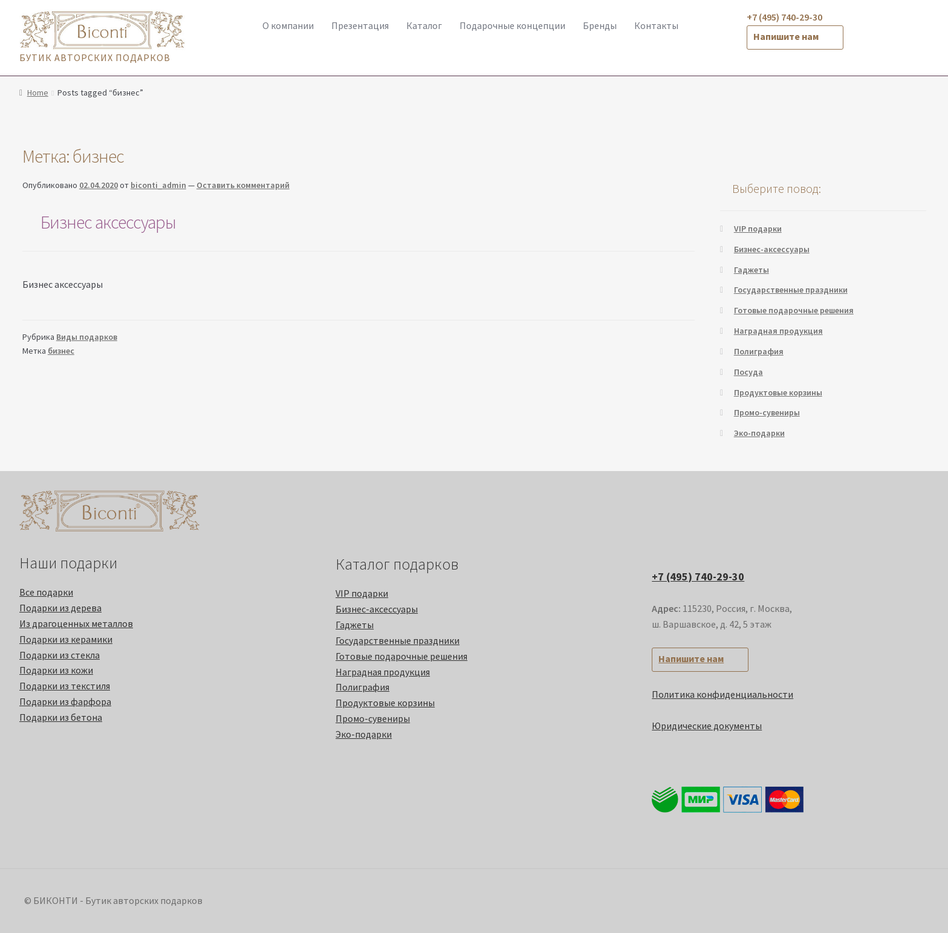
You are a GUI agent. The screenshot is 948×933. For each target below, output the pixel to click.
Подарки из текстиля (64, 686)
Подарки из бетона (60, 717)
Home (37, 92)
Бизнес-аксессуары (772, 249)
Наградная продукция (778, 330)
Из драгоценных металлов (76, 623)
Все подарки (46, 592)
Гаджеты (751, 269)
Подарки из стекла (59, 655)
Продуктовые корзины (778, 392)
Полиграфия (759, 351)
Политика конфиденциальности (722, 694)
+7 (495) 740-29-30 (698, 577)
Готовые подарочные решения (794, 310)
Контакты (656, 25)
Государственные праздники (791, 289)
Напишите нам (786, 36)
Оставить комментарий (243, 185)
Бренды (600, 25)
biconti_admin (158, 185)
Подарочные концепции (512, 25)
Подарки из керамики (65, 639)
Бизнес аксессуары (108, 221)
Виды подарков (86, 336)
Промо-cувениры (767, 412)
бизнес (61, 350)
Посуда (748, 371)
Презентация (360, 25)
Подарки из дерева (60, 608)
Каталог (424, 25)
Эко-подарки (759, 432)
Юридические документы (707, 726)
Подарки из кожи (56, 670)
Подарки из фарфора (65, 701)
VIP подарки (758, 228)
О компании (288, 25)
